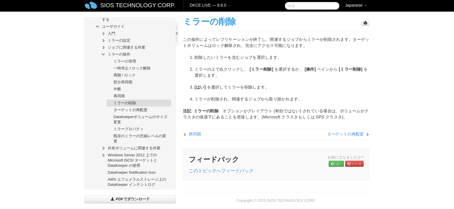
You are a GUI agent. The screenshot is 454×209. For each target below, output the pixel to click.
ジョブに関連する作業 (123, 47)
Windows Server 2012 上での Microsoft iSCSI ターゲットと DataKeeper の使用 (129, 160)
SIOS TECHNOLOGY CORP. (137, 5)
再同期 (119, 96)
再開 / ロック (125, 75)
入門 (108, 33)
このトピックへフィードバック (221, 170)
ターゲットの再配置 (130, 110)
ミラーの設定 (115, 40)
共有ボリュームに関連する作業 (130, 148)
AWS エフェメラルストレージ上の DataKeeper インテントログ (137, 182)
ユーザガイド (110, 26)
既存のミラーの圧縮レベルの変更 (140, 138)
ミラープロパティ (129, 129)
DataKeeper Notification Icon (131, 172)
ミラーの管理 (125, 61)
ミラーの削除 (125, 103)
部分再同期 (123, 82)
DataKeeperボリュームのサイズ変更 (140, 119)
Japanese (356, 5)
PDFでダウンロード (130, 199)
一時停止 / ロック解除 (132, 68)
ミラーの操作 (115, 54)
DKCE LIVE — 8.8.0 (210, 5)
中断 (117, 89)
